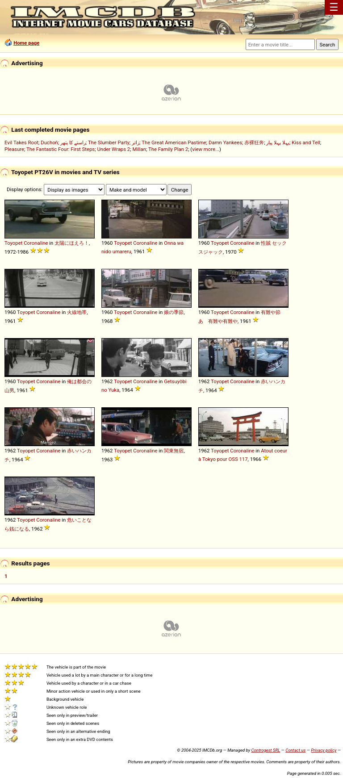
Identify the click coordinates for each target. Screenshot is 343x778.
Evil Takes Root (21, 142)
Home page (26, 43)
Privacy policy (323, 750)
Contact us (295, 750)
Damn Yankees (225, 142)
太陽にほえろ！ (71, 243)
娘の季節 (174, 312)
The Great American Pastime (174, 142)
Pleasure (14, 149)
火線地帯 (77, 312)
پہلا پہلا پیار (277, 142)
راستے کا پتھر (73, 142)
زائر (135, 142)
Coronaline (36, 243)
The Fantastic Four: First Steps (60, 149)
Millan (139, 149)
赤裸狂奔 (254, 142)
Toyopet (13, 243)
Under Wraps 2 (113, 149)
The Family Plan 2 (168, 149)
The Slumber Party (109, 142)
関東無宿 (174, 451)
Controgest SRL (265, 750)
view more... (205, 149)
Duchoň (49, 142)
